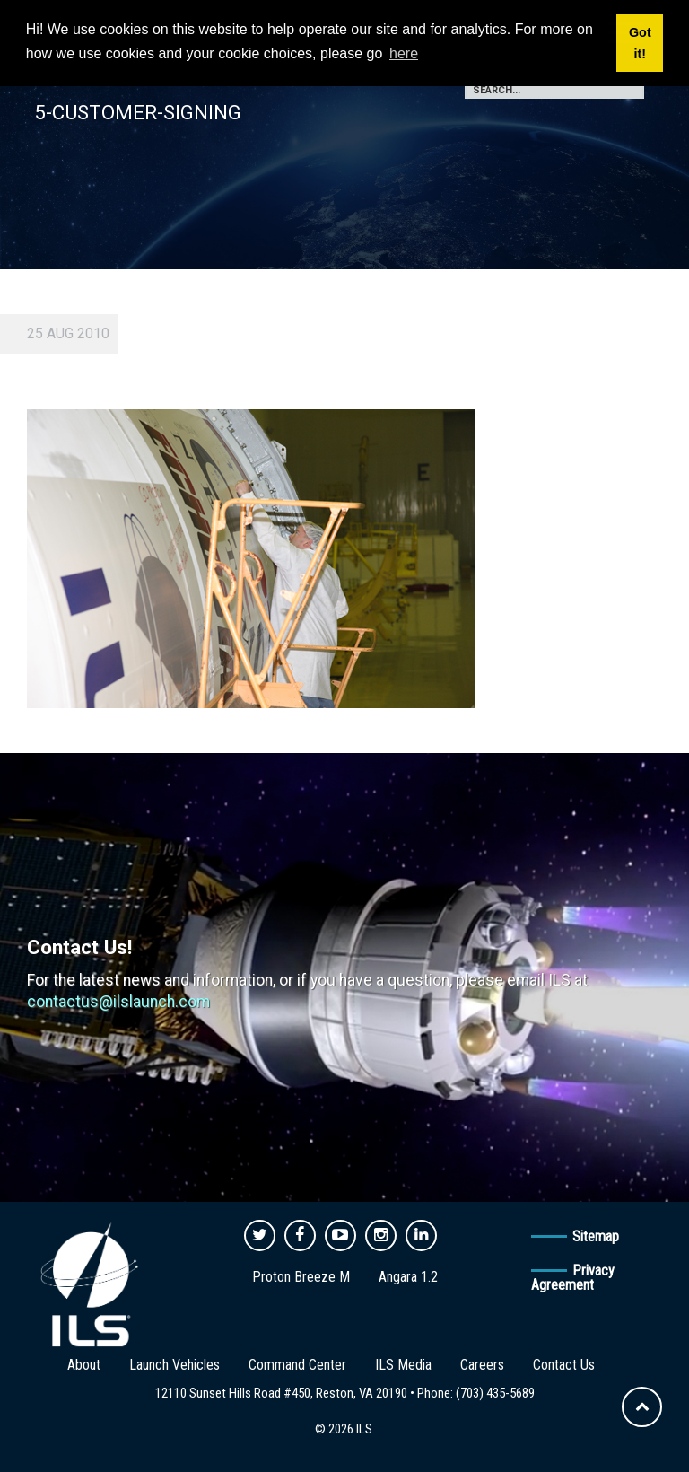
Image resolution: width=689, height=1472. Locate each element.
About (83, 1364)
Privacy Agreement (573, 1277)
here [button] (403, 53)
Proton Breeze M (301, 1276)
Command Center (297, 1364)
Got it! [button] (640, 43)
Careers (482, 1364)
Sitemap (595, 1236)
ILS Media (403, 1364)
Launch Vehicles (174, 1364)
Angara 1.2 (408, 1276)
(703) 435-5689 (495, 1393)
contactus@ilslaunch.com (118, 1002)
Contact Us (564, 1364)
